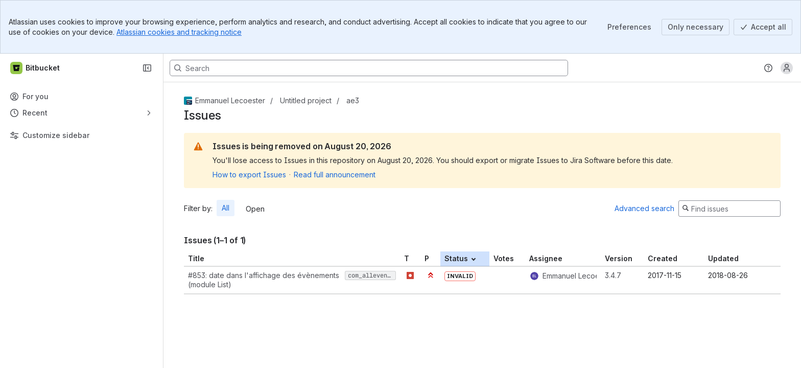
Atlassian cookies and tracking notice (179, 32)
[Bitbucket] (35, 68)
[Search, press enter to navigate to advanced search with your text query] (369, 68)
